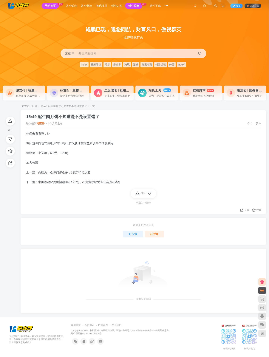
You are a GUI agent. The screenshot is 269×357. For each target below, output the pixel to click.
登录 (132, 234)
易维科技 (107, 330)
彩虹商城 (94, 330)
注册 (154, 234)
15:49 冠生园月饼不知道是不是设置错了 (63, 106)
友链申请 (76, 325)
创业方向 (117, 6)
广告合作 (103, 325)
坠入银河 (31, 123)
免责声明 (89, 325)
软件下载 (156, 6)
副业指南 (87, 6)
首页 (26, 106)
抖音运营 (160, 64)
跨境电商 (147, 64)
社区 (34, 106)
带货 (107, 64)
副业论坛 (72, 6)
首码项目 (102, 6)
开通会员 (252, 6)
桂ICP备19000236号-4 (143, 330)
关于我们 (116, 325)
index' (181, 64)
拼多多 (117, 64)
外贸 (171, 64)
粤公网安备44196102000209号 (86, 333)
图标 (135, 64)
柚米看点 (96, 64)
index (84, 64)
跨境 (127, 64)
